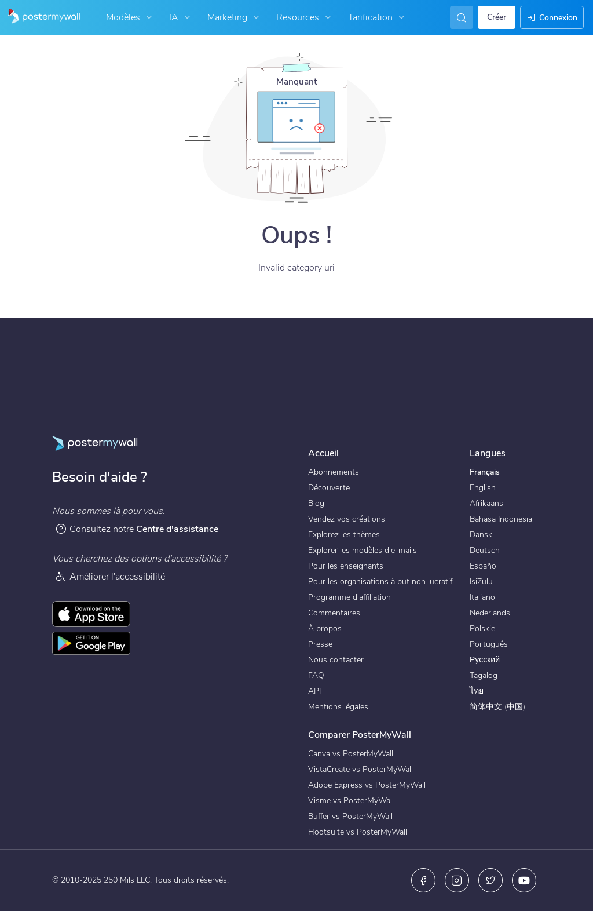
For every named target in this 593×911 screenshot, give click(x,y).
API (314, 691)
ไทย (477, 691)
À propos (325, 628)
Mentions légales (338, 706)
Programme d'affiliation (349, 597)
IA (181, 17)
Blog (316, 503)
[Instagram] (457, 880)
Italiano (482, 597)
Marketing (234, 17)
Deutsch (485, 550)
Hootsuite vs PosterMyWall (357, 831)
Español (484, 565)
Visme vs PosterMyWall (351, 800)
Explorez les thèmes (344, 534)
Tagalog (483, 675)
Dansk (481, 534)
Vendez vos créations (346, 518)
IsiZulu (481, 581)
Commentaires (334, 612)
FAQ (316, 675)
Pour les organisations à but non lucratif (380, 581)
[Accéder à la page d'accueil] (40, 17)
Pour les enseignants (345, 565)
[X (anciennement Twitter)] (490, 880)
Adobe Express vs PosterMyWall (367, 784)
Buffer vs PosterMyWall (350, 816)
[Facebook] (423, 880)
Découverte (329, 487)
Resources (305, 17)
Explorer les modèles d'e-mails (362, 550)
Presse (320, 644)
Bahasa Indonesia (501, 518)
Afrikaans (486, 503)
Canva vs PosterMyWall (350, 753)
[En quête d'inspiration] (459, 17)
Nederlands (490, 612)
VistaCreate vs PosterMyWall (360, 769)
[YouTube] (524, 880)
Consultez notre (136, 529)
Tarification (377, 17)
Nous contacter (336, 659)
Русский (485, 659)
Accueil (323, 453)
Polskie (482, 628)
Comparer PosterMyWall (359, 734)
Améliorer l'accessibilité (110, 576)
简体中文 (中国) (497, 706)
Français (485, 472)
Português (489, 644)
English (483, 487)
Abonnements (333, 472)
